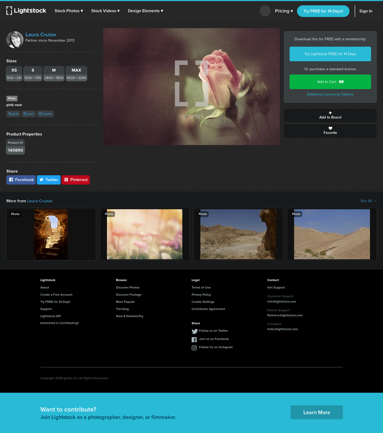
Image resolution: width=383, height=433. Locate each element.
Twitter (49, 180)
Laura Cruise (40, 34)
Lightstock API (50, 316)
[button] (69, 11)
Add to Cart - (330, 82)
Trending (122, 309)
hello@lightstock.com (282, 329)
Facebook (21, 180)
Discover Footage (128, 294)
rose (29, 113)
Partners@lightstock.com (285, 315)
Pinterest (76, 180)
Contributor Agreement (208, 309)
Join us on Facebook (214, 338)
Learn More (316, 412)
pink (13, 113)
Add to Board (330, 115)
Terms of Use (201, 287)
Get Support (276, 287)
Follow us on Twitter (213, 330)
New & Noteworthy (129, 316)
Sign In (365, 11)
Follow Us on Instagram (216, 347)
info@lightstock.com (281, 301)
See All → (368, 201)
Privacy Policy (201, 294)
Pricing (284, 11)
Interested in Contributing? (59, 323)
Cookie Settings (203, 301)
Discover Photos (128, 287)
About (44, 287)
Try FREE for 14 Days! (323, 11)
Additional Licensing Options (330, 94)
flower (45, 113)
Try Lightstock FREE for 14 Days (330, 54)
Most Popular (125, 301)
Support (46, 309)
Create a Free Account (56, 294)
